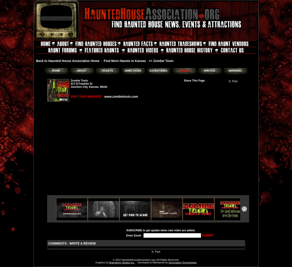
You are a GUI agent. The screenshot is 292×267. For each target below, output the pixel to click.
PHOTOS (209, 70)
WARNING (235, 70)
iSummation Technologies (183, 262)
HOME (56, 70)
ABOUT (81, 70)
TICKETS (107, 70)
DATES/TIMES (158, 70)
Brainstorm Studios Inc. (122, 262)
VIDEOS (184, 70)
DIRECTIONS (133, 70)
